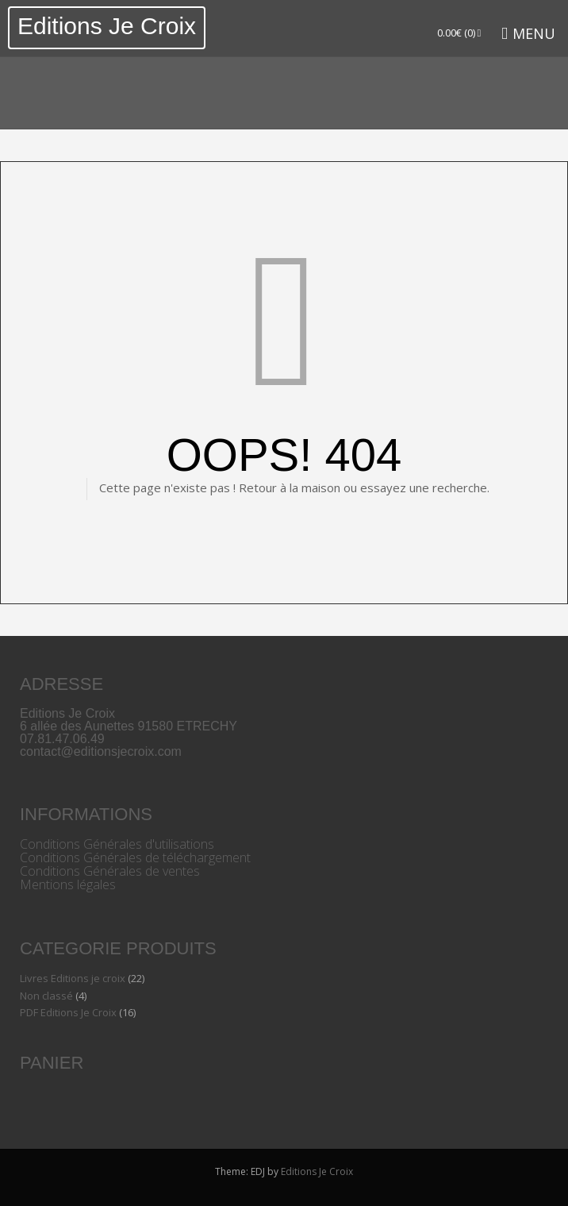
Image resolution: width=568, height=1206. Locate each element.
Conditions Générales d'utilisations (117, 844)
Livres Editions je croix (72, 978)
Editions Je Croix (106, 26)
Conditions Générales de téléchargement (135, 857)
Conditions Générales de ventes (110, 871)
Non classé (46, 995)
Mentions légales (68, 884)
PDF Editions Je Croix (68, 1012)
